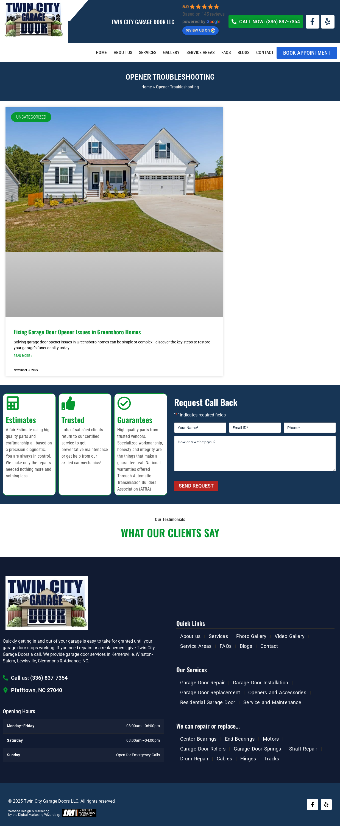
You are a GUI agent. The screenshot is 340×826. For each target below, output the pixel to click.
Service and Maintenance (272, 702)
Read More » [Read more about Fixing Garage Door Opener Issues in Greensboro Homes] (23, 356)
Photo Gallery (251, 636)
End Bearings (240, 739)
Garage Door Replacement (210, 692)
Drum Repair (194, 758)
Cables (224, 758)
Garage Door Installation (260, 682)
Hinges (248, 758)
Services (147, 52)
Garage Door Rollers (203, 749)
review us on (200, 30)
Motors (271, 739)
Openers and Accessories (277, 692)
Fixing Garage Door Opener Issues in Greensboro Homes (77, 331)
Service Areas (200, 52)
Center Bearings (198, 739)
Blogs (243, 52)
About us (123, 52)
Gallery (171, 52)
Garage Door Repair (202, 682)
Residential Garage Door (207, 702)
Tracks (271, 758)
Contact (265, 52)
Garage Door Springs (257, 749)
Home (101, 52)
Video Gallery (290, 636)
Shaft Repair (303, 749)
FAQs (226, 52)
